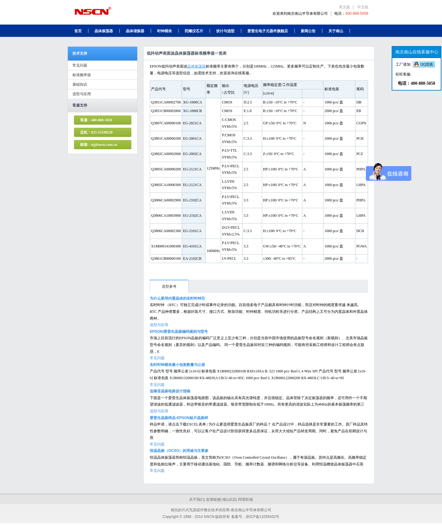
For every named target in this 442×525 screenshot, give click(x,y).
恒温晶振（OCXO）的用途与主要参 (179, 451)
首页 (78, 31)
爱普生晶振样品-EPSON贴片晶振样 (179, 418)
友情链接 (213, 499)
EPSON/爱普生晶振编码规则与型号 (179, 331)
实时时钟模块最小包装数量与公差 (177, 365)
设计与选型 (225, 31)
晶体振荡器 (104, 31)
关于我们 (196, 499)
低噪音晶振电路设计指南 (170, 391)
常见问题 (79, 65)
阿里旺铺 (245, 499)
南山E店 (229, 499)
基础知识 (79, 84)
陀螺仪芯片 (194, 31)
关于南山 (335, 31)
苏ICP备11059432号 (262, 517)
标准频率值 (81, 75)
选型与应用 (81, 94)
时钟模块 (164, 31)
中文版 (362, 7)
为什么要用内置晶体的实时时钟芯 (177, 298)
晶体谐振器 (135, 31)
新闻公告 (308, 31)
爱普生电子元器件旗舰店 (267, 31)
